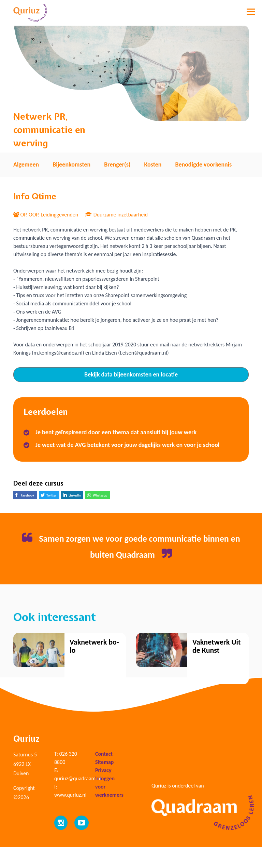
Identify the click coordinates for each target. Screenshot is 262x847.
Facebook (26, 496)
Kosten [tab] (152, 164)
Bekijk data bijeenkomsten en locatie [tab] (131, 374)
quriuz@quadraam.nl (77, 778)
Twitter (50, 496)
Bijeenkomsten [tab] (71, 164)
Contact (104, 754)
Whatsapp (98, 496)
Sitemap (104, 762)
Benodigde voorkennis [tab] (203, 164)
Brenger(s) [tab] (117, 164)
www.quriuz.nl (70, 795)
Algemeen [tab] (26, 164)
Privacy (103, 770)
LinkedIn (73, 495)
